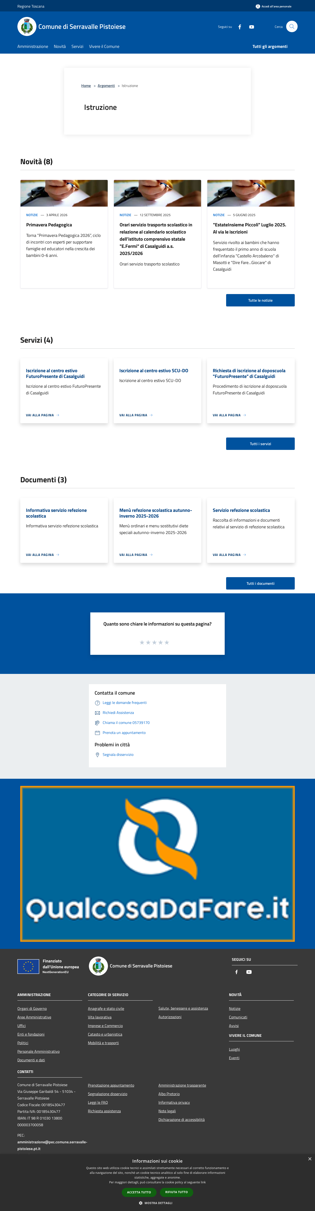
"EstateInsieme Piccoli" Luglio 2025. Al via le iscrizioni (249, 228)
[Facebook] (237, 26)
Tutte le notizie (260, 300)
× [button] (309, 1159)
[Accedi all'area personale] (273, 6)
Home (86, 85)
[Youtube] (249, 26)
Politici (22, 1043)
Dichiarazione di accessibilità (181, 1119)
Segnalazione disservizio (107, 1094)
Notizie (32, 214)
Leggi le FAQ (98, 1102)
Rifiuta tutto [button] (176, 1192)
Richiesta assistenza (104, 1111)
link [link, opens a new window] (203, 1182)
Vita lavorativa (100, 1017)
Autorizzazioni (170, 1017)
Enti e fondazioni (31, 1034)
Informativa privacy (174, 1102)
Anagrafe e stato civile (106, 1008)
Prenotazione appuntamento (111, 1085)
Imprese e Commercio (105, 1025)
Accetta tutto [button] (139, 1192)
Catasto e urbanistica (105, 1034)
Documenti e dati (31, 1060)
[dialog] (157, 1182)
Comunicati (238, 1017)
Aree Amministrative (34, 1017)
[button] (157, 1203)
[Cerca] (292, 26)
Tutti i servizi (260, 444)
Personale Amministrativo (38, 1051)
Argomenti (106, 85)
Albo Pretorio (169, 1094)
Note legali (167, 1111)
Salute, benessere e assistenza (183, 1008)
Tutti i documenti (260, 583)
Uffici (21, 1025)
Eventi (234, 1058)
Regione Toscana (30, 6)
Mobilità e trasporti (103, 1043)
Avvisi (234, 1025)
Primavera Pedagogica (49, 224)
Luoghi (234, 1049)
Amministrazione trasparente (182, 1085)
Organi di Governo (32, 1008)
